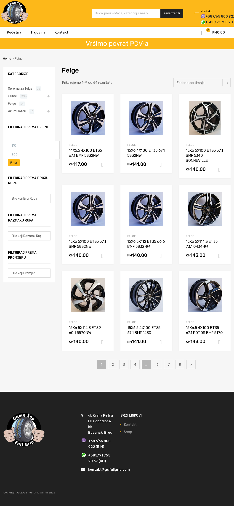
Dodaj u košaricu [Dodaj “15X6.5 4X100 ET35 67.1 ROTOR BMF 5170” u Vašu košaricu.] (221, 342)
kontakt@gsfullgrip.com (109, 469)
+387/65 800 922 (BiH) (212, 16)
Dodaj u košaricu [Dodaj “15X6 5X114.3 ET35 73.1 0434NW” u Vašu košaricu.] (221, 256)
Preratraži (172, 13)
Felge (73, 144)
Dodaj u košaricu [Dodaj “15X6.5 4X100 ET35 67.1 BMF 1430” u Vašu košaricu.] (162, 342)
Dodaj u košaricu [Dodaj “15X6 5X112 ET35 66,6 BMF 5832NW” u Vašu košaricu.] (162, 256)
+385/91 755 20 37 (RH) (212, 22)
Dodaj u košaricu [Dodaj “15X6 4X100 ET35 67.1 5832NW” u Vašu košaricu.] (162, 165)
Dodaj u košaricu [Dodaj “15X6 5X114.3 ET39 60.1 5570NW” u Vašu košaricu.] (104, 342)
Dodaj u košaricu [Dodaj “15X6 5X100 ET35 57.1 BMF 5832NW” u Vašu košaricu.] (104, 256)
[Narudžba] (202, 82)
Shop (128, 432)
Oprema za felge (20, 88)
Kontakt (61, 32)
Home (7, 58)
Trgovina (37, 32)
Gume (12, 96)
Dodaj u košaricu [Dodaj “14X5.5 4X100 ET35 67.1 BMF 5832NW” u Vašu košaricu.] (104, 165)
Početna (14, 32)
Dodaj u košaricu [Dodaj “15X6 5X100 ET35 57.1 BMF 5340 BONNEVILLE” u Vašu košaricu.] (221, 170)
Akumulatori (17, 111)
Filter (13, 162)
